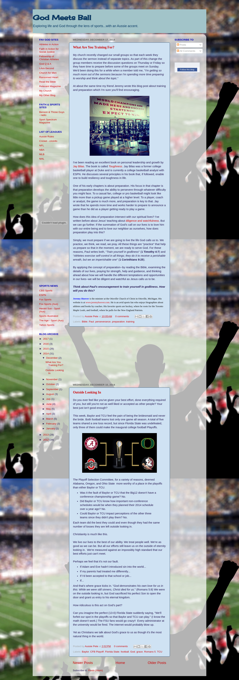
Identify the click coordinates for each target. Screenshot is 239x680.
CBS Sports (45, 290)
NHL (41, 158)
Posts (181, 44)
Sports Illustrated (48, 316)
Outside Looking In (87, 392)
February (51, 423)
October (51, 384)
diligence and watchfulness (142, 220)
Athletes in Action (49, 44)
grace (139, 651)
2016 (46, 343)
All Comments (186, 51)
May (49, 408)
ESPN (42, 295)
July (48, 399)
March (50, 418)
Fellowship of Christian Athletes (49, 58)
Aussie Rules (46, 136)
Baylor (85, 651)
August (50, 394)
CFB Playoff (97, 651)
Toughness (115, 166)
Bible (84, 321)
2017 (46, 338)
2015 (46, 348)
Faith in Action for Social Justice (49, 50)
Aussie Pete (92, 316)
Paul (91, 321)
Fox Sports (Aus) (48, 304)
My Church (45, 90)
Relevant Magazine (50, 86)
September (52, 389)
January (51, 428)
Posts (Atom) (95, 670)
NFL (41, 145)
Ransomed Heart (48, 77)
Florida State (112, 651)
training (130, 321)
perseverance (103, 321)
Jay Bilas (78, 166)
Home (120, 663)
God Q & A (45, 63)
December (52, 357)
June (49, 404)
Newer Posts (83, 663)
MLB (41, 154)
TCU (159, 651)
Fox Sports (45, 299)
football (125, 651)
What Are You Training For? (93, 47)
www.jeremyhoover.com (98, 302)
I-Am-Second (46, 68)
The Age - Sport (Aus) (51, 320)
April (49, 413)
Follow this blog (187, 69)
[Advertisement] (119, 355)
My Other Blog (47, 95)
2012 (46, 439)
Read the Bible (47, 81)
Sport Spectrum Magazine (48, 121)
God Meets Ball (62, 17)
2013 (46, 434)
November (52, 379)
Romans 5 (150, 651)
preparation (118, 321)
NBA (41, 149)
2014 (46, 353)
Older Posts (157, 663)
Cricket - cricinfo (48, 141)
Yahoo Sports (46, 325)
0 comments (122, 316)
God (132, 651)
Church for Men (48, 72)
